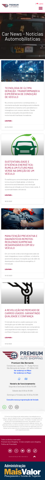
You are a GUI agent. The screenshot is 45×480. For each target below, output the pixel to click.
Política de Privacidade (9, 444)
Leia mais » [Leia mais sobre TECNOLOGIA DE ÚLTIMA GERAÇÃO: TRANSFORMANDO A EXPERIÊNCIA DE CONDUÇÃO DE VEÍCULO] (8, 121)
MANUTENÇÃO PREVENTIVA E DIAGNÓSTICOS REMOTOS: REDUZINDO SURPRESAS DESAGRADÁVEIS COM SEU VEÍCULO (21, 241)
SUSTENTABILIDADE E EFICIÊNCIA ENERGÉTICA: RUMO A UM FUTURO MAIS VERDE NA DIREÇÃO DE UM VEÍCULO (19, 167)
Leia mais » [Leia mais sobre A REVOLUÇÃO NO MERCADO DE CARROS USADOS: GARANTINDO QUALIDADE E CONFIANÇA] (8, 337)
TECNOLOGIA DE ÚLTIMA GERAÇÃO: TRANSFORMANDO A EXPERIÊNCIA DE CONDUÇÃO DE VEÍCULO (22, 92)
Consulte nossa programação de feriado (22, 400)
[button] (41, 8)
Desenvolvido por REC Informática (18, 456)
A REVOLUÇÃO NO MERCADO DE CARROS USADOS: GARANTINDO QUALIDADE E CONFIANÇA (22, 313)
